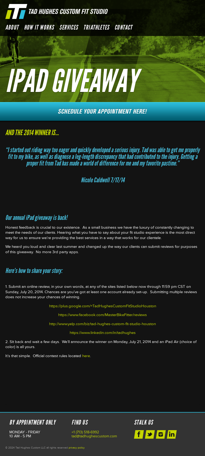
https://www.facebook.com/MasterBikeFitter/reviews (102, 314)
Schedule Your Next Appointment (102, 111)
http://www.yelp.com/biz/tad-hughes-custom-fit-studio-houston (102, 323)
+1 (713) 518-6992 (85, 432)
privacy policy (77, 447)
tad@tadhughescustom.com (94, 436)
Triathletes (96, 27)
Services (68, 27)
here (86, 355)
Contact (123, 27)
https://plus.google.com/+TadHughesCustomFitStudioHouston (102, 306)
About (12, 27)
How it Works (39, 27)
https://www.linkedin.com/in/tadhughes (103, 332)
